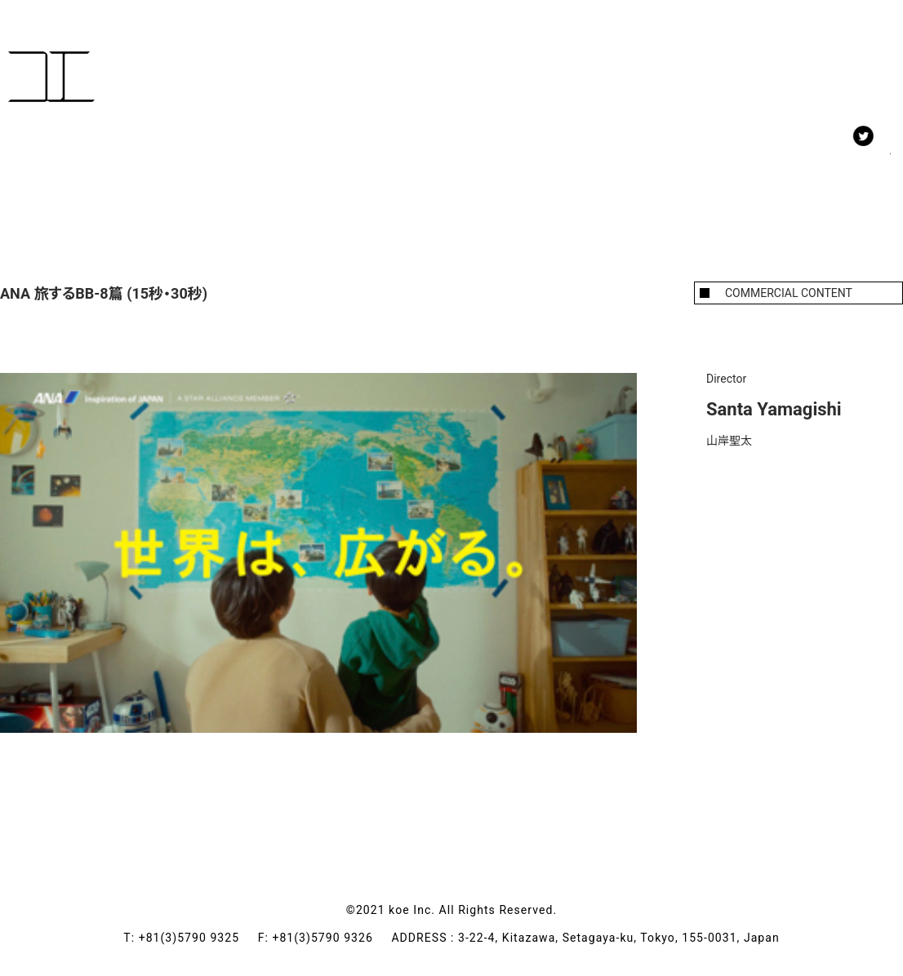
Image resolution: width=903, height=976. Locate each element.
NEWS (224, 154)
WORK (34, 154)
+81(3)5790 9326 (331, 937)
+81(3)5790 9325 (198, 937)
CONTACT (406, 154)
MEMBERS (129, 154)
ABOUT (309, 154)
